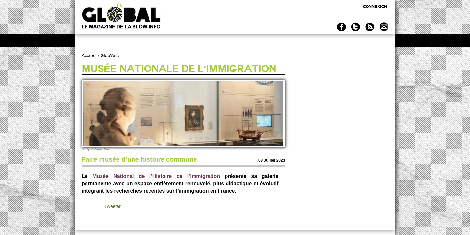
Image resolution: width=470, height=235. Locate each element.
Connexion (375, 6)
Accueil (89, 55)
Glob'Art (109, 55)
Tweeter (112, 206)
